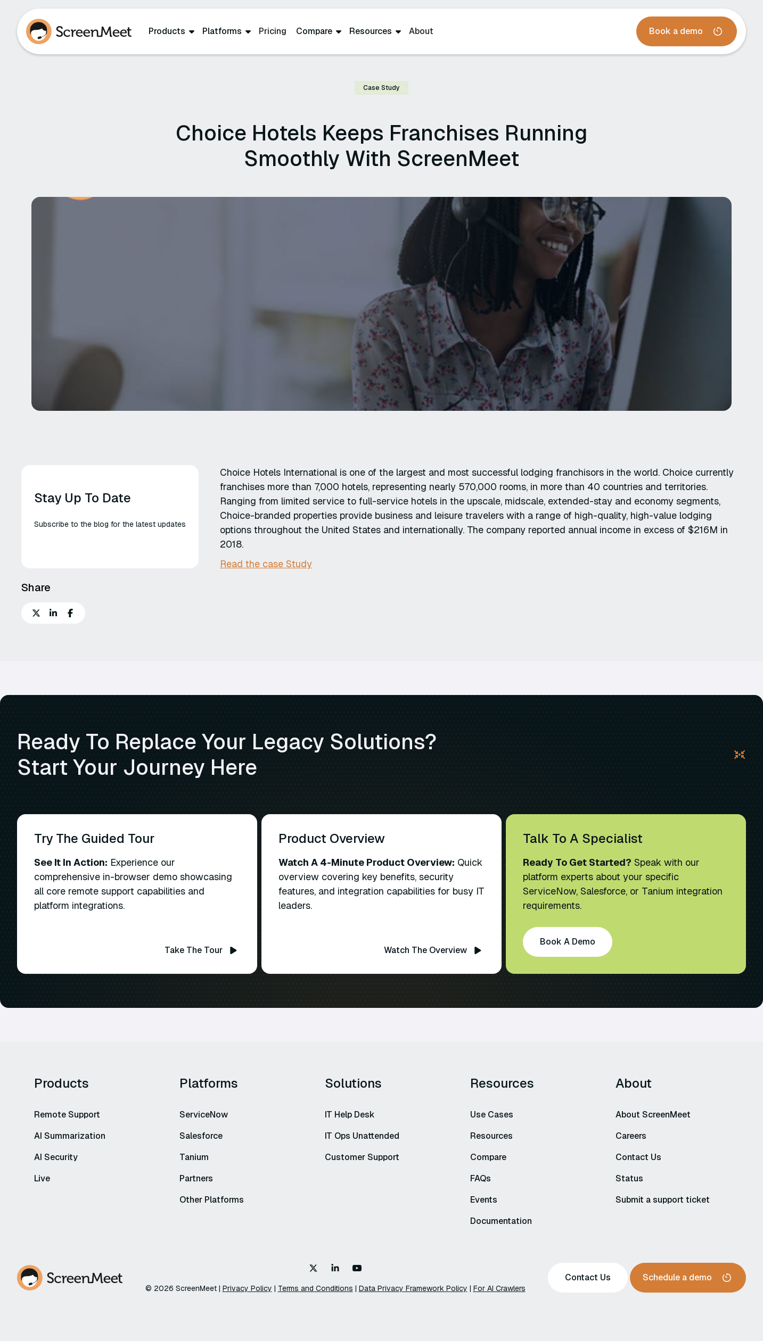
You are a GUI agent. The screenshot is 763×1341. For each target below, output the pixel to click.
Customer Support (362, 1157)
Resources (370, 31)
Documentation (501, 1221)
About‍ (421, 31)
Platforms (222, 31)
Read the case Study (266, 564)
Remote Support (67, 1114)
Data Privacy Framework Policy (413, 1288)
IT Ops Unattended (362, 1135)
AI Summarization (69, 1135)
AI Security (56, 1157)
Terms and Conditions (315, 1288)
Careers (631, 1135)
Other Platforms (211, 1199)
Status (629, 1178)
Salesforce (201, 1135)
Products (167, 31)
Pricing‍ (272, 31)
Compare (314, 31)
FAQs (480, 1178)
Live (42, 1178)
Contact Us (638, 1157)
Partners (196, 1178)
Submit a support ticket (663, 1199)
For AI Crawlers (499, 1288)
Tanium (194, 1157)
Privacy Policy (247, 1288)
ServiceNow (203, 1114)
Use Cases (491, 1114)
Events (483, 1199)
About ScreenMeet (653, 1114)
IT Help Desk (350, 1114)
